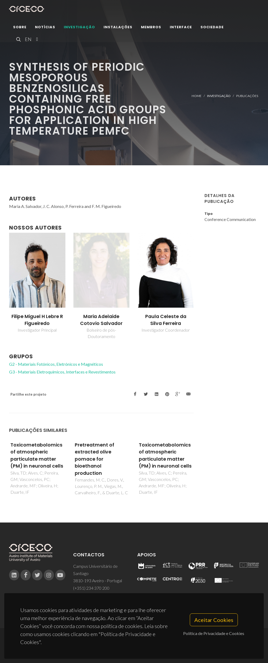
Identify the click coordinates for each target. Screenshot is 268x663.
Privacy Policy (133, 648)
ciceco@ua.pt (85, 595)
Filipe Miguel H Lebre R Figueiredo (37, 320)
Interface (181, 27)
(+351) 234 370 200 (91, 587)
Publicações (247, 96)
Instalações (118, 27)
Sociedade (212, 27)
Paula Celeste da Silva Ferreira (165, 320)
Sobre (19, 27)
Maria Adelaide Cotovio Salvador (101, 320)
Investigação (79, 27)
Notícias (45, 27)
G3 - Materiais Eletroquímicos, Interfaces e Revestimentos (62, 371)
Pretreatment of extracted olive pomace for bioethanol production (94, 459)
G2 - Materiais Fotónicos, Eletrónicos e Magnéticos (56, 364)
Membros (151, 27)
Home (197, 96)
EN (27, 40)
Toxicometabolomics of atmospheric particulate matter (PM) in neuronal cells (36, 455)
